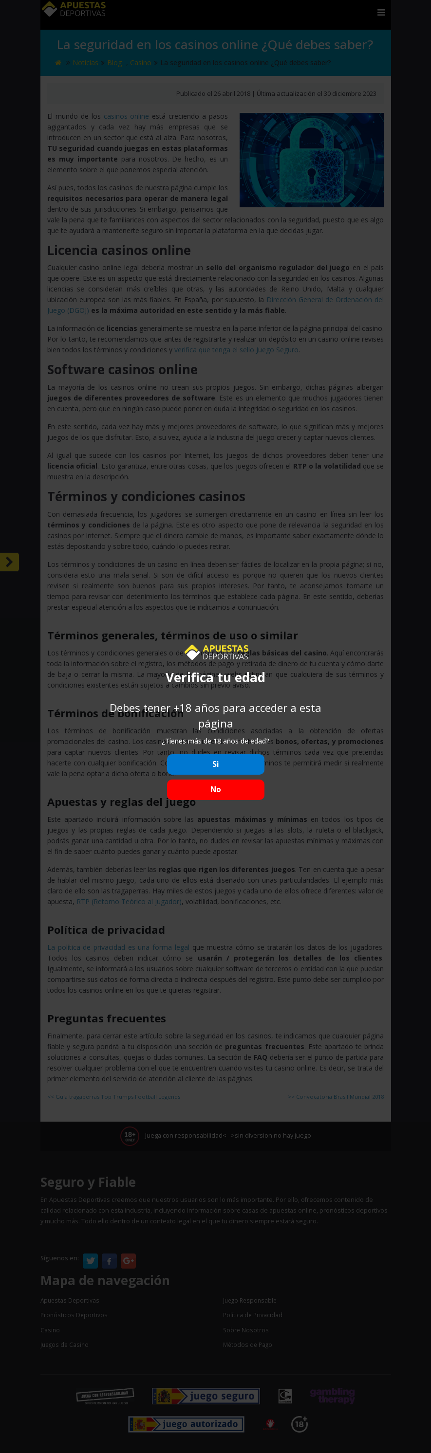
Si (215, 764)
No (215, 789)
